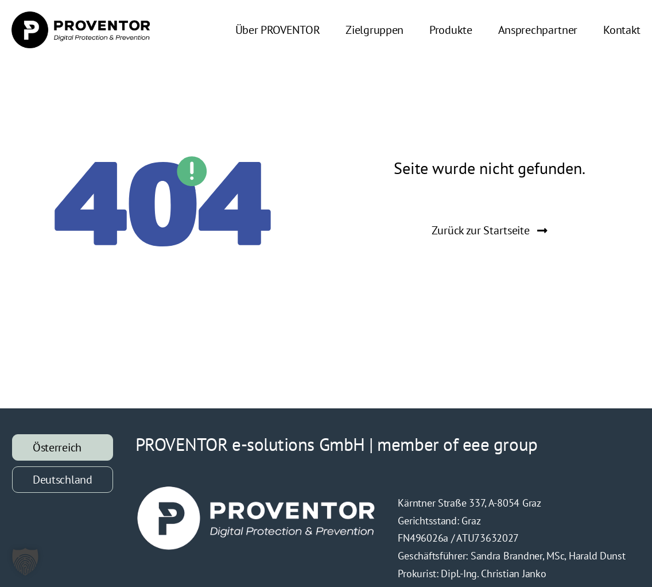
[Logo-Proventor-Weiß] (256, 489)
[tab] (62, 447)
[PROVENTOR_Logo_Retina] (80, 16)
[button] (25, 561)
